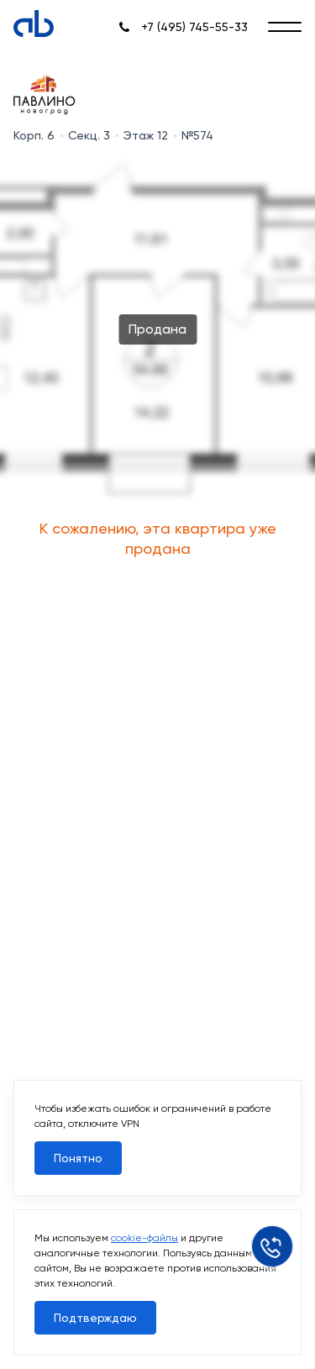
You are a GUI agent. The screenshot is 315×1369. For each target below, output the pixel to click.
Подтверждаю (95, 1317)
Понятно (78, 1158)
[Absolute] (33, 23)
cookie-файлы (144, 1238)
